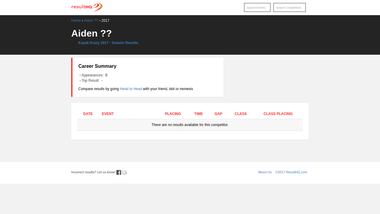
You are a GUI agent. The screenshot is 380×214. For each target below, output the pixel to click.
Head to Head (131, 89)
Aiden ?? (91, 20)
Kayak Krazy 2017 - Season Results (108, 43)
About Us (265, 172)
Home (76, 20)
